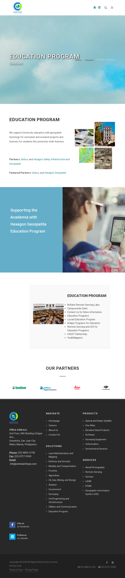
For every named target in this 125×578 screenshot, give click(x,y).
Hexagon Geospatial (55, 172)
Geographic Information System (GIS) (97, 492)
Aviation (53, 484)
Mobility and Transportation (62, 466)
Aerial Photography (94, 467)
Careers (53, 425)
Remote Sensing (93, 472)
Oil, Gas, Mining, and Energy (62, 480)
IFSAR (88, 486)
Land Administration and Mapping (61, 455)
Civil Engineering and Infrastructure (59, 500)
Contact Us (54, 434)
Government (55, 489)
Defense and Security (59, 461)
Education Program (58, 511)
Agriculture (54, 475)
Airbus (24, 159)
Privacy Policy (31, 570)
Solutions (88, 59)
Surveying (53, 494)
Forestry (53, 470)
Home (78, 59)
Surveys (89, 476)
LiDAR (88, 481)
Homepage (54, 420)
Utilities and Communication (63, 506)
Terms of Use (15, 570)
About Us (53, 430)
